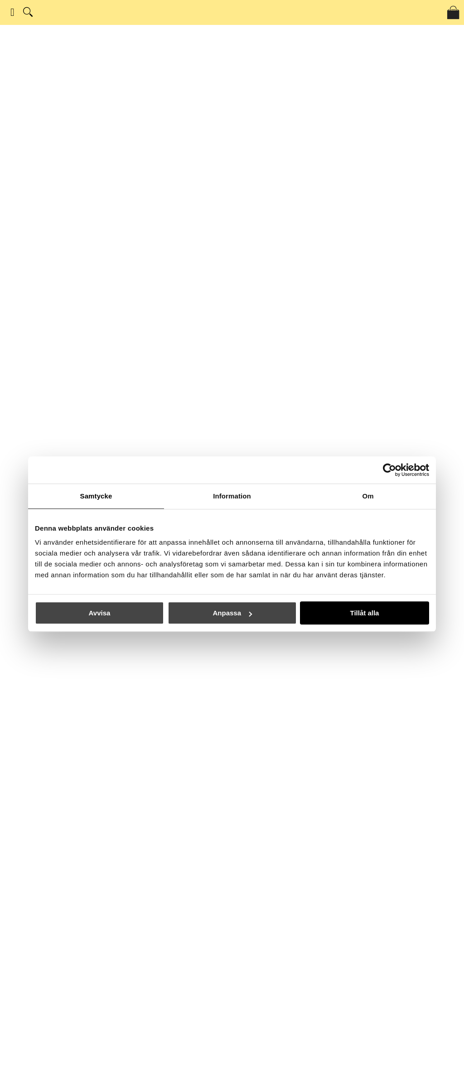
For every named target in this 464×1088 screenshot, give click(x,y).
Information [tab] (232, 496)
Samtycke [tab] (96, 496)
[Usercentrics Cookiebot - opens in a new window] (389, 470)
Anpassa (232, 613)
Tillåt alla (364, 613)
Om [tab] (367, 496)
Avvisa (100, 613)
